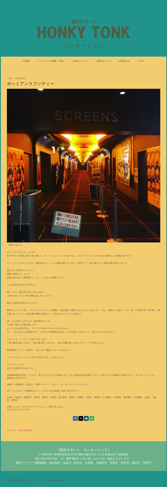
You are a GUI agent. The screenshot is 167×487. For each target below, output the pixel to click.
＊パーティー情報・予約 (50, 61)
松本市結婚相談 (25, 430)
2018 (10, 78)
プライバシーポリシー (15, 477)
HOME (26, 61)
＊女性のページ (78, 61)
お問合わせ (124, 61)
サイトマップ (32, 477)
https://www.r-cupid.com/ (18, 409)
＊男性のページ (102, 61)
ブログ (140, 61)
